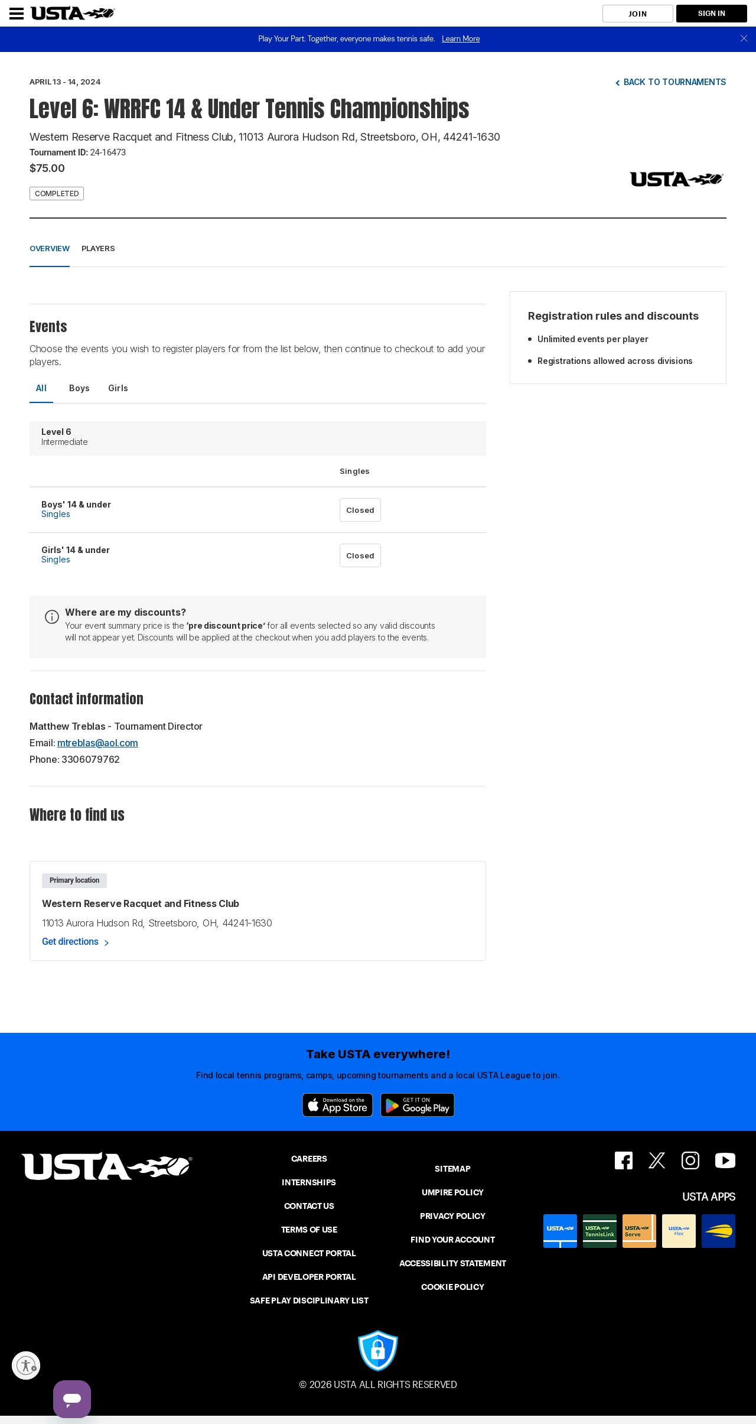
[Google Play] (417, 1105)
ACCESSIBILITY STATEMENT (452, 1263)
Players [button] (98, 248)
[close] (744, 39)
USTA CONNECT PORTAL (309, 1253)
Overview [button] (50, 248)
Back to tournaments (675, 82)
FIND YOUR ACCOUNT (452, 1240)
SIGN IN (711, 13)
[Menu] (16, 13)
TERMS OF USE (309, 1230)
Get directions (70, 941)
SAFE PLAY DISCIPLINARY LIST (309, 1300)
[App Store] (337, 1105)
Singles (55, 514)
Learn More (461, 39)
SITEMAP (452, 1169)
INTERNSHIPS (309, 1182)
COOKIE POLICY (452, 1287)
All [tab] (41, 388)
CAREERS (309, 1159)
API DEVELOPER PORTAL (309, 1277)
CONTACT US (309, 1206)
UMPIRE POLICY (453, 1192)
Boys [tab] (79, 388)
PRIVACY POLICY (452, 1216)
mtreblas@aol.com (97, 743)
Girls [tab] (118, 388)
